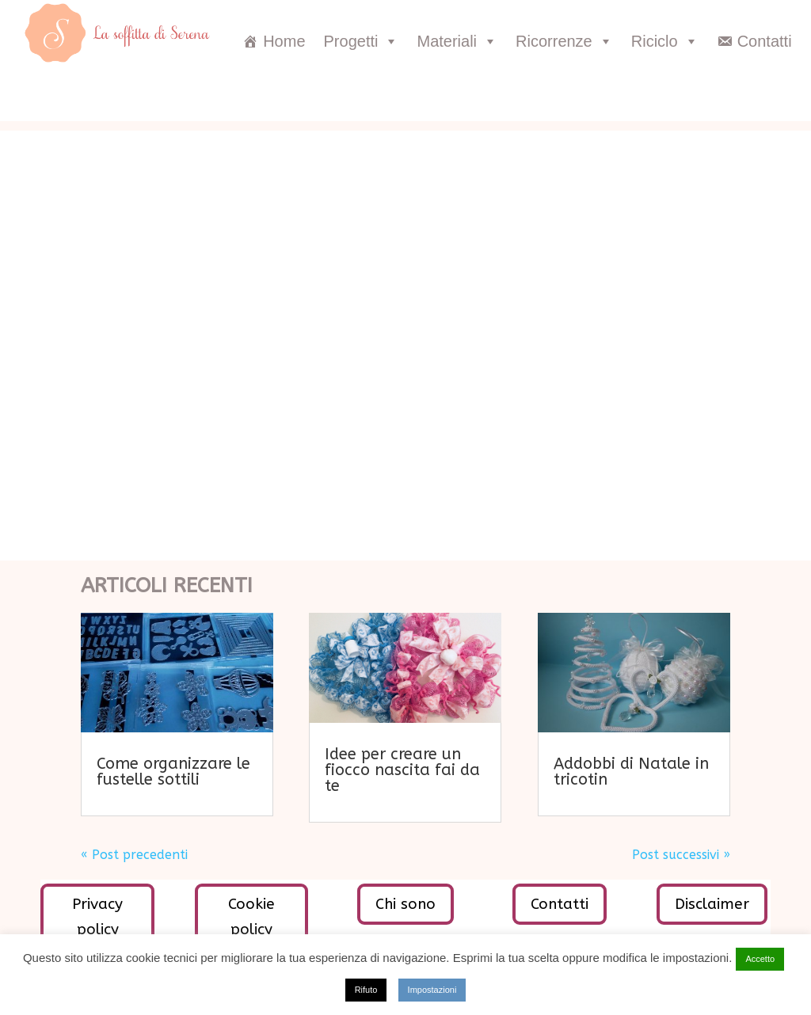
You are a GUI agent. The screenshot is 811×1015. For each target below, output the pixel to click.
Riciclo (665, 41)
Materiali (457, 41)
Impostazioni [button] (432, 989)
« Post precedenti (134, 854)
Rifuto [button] (366, 989)
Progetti (361, 41)
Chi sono (405, 904)
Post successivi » (681, 854)
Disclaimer (712, 904)
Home (284, 41)
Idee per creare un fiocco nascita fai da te (402, 770)
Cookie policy (251, 916)
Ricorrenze (564, 41)
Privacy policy (97, 916)
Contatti (764, 41)
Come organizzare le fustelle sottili (173, 772)
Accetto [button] (760, 959)
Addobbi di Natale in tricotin (631, 772)
